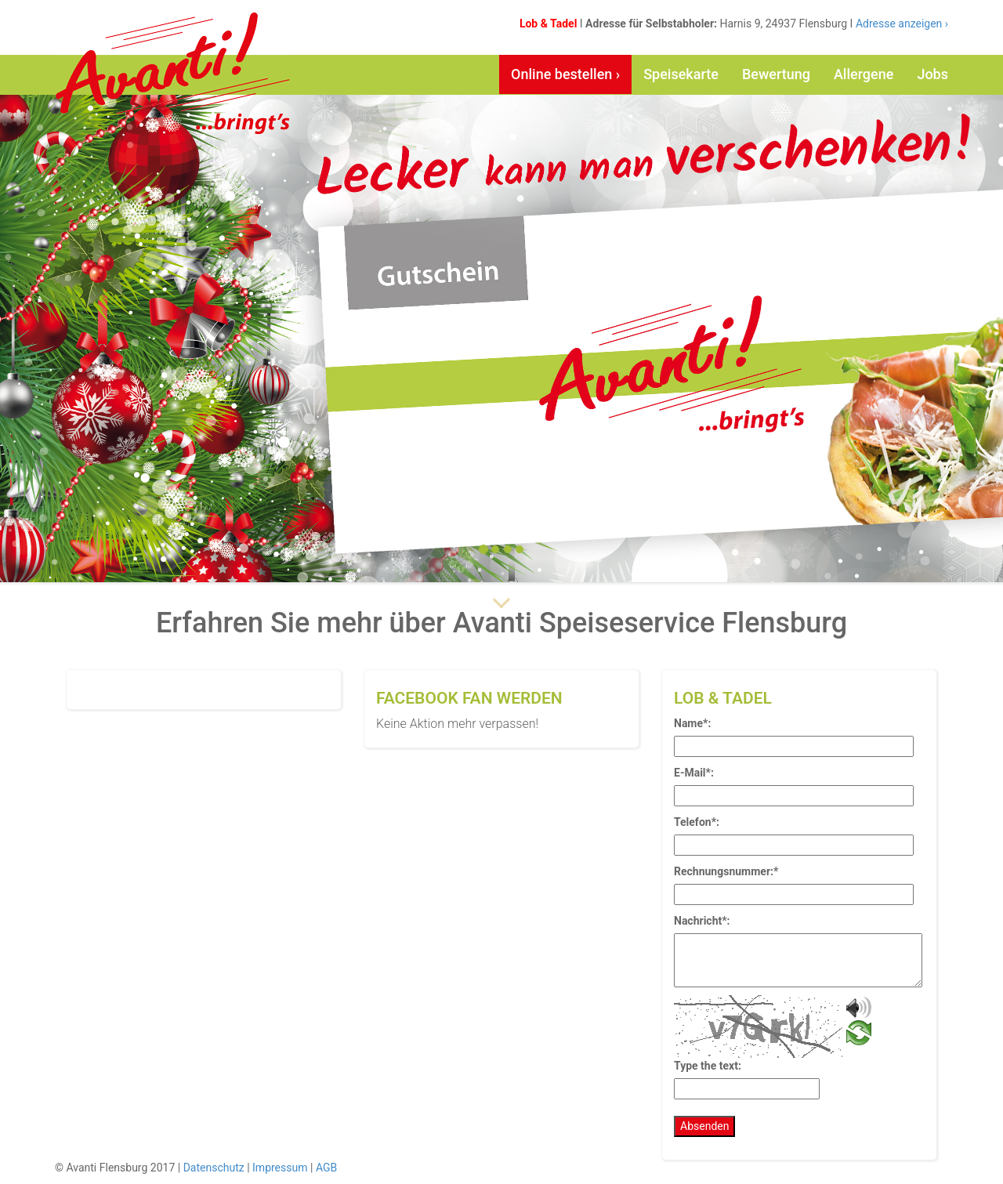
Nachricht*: (702, 920)
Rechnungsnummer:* (726, 871)
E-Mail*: (694, 772)
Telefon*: (696, 822)
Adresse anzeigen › (900, 23)
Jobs (932, 74)
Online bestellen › (565, 74)
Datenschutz (213, 1167)
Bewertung (776, 74)
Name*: (692, 723)
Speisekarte (681, 74)
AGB (326, 1167)
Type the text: (707, 1065)
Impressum (279, 1167)
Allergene (863, 74)
